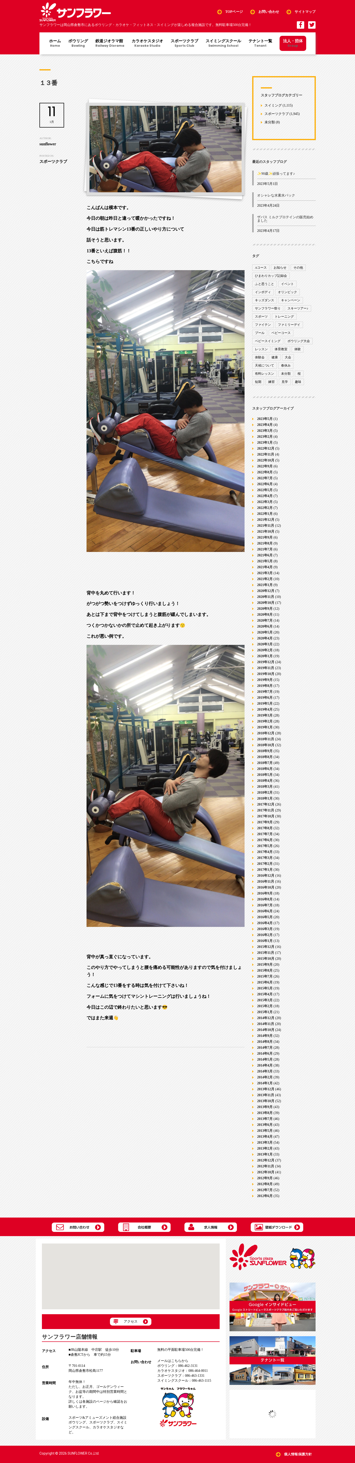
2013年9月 (265, 1107)
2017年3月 (265, 858)
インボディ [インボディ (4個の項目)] (263, 292)
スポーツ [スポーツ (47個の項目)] (261, 316)
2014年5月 (265, 1059)
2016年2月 (265, 935)
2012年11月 (265, 1166)
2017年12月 (265, 804)
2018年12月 (265, 733)
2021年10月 (265, 531)
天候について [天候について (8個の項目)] (264, 365)
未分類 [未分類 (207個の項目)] (286, 373)
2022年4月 (265, 496)
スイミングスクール (223, 43)
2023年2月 (265, 436)
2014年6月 (265, 1053)
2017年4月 (265, 852)
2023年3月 (265, 431)
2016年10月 (265, 887)
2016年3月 (265, 929)
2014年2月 (265, 1077)
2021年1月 (265, 585)
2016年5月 (265, 917)
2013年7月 (265, 1119)
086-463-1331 (180, 1375)
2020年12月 (265, 591)
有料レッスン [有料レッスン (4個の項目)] (264, 373)
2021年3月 (265, 573)
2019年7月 (265, 692)
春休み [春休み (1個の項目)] (286, 365)
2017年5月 (265, 846)
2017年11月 (265, 810)
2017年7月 (265, 834)
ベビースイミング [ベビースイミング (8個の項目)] (268, 341)
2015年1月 (265, 1012)
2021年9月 (265, 537)
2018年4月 (265, 781)
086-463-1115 (184, 1380)
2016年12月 (265, 875)
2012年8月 (265, 1184)
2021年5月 (265, 561)
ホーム (55, 43)
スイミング (273, 106)
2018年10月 (265, 745)
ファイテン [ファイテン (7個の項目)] (263, 325)
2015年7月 (265, 976)
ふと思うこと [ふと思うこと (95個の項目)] (264, 284)
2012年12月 (265, 1160)
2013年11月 (265, 1095)
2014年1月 (265, 1083)
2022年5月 (265, 490)
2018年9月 (265, 751)
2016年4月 (265, 923)
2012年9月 (265, 1178)
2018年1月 (265, 798)
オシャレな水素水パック (276, 195)
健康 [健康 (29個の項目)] (274, 357)
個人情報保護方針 (298, 1454)
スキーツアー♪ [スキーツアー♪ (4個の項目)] (297, 308)
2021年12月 (265, 520)
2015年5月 (265, 988)
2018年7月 (265, 763)
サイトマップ (305, 12)
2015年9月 (265, 964)
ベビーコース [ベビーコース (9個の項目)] (281, 333)
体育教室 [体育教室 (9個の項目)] (281, 349)
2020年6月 (265, 626)
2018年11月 (265, 739)
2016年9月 (265, 893)
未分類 (270, 122)
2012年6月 (265, 1196)
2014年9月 (265, 1036)
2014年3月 (265, 1071)
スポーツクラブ (184, 43)
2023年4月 (265, 425)
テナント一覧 (260, 43)
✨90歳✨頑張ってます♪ (276, 173)
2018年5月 (265, 775)
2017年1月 (265, 870)
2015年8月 (265, 970)
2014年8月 (265, 1042)
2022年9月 (265, 466)
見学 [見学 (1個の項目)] (285, 382)
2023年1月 (265, 442)
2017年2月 (265, 864)
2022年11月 (265, 454)
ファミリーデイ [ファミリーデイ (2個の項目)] (289, 325)
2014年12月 (265, 1018)
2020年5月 (265, 632)
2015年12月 (265, 947)
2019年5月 (265, 703)
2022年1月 (265, 514)
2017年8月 (265, 828)
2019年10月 (265, 674)
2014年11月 (265, 1024)
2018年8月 (265, 757)
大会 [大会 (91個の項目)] (288, 357)
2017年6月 (265, 840)
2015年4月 (265, 994)
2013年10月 (265, 1101)
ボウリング (78, 43)
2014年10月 (265, 1030)
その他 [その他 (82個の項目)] (298, 267)
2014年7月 (265, 1047)
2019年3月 (265, 715)
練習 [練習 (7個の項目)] (271, 382)
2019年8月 (265, 686)
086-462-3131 (177, 1366)
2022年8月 (265, 472)
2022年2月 (265, 508)
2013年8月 (265, 1113)
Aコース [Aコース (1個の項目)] (261, 267)
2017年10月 (265, 816)
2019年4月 (265, 709)
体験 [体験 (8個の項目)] (297, 349)
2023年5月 (265, 419)
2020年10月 (265, 603)
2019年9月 (265, 680)
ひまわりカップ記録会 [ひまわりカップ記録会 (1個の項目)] (271, 276)
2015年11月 (265, 953)
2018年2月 (265, 792)
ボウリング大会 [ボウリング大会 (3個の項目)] (298, 341)
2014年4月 (265, 1065)
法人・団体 (293, 43)
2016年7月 (265, 905)
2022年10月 (265, 460)
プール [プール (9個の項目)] (260, 333)
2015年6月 (265, 982)
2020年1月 (265, 656)
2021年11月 (265, 525)
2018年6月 (265, 769)
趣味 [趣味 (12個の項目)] (298, 382)
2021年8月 (265, 543)
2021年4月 (265, 567)
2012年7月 (265, 1190)
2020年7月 (265, 620)
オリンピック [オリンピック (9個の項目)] (287, 292)
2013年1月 (265, 1154)
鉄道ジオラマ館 (109, 43)
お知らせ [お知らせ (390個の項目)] (280, 267)
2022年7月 (265, 478)
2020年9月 (265, 609)
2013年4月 (265, 1136)
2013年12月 (265, 1089)
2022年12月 (265, 448)
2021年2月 (265, 579)
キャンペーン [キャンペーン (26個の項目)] (290, 300)
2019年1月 (265, 727)
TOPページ (234, 12)
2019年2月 (265, 721)
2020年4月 (265, 638)
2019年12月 (265, 662)
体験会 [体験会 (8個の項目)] (260, 357)
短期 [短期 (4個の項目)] (258, 382)
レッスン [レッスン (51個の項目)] (261, 349)
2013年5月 (265, 1131)
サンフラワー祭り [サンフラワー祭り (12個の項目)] (268, 308)
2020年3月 (265, 644)
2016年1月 (265, 941)
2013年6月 (265, 1125)
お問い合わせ (268, 12)
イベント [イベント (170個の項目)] (287, 284)
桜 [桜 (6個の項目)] (299, 373)
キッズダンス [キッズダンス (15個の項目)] (264, 300)
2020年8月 (265, 614)
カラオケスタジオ (147, 43)
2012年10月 (265, 1172)
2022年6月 (265, 484)
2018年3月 (265, 786)
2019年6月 (265, 697)
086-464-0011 (182, 1371)
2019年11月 (265, 668)
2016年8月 (265, 899)
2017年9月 (265, 822)
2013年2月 (265, 1148)
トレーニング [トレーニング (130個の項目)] (284, 316)
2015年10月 (265, 959)
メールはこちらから (172, 1361)
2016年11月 (265, 881)
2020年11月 (265, 597)
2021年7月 (265, 549)
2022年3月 (265, 502)
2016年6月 (265, 911)
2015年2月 (265, 1006)
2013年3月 (265, 1142)
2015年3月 (265, 1000)
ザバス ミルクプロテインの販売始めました (285, 218)
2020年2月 (265, 650)
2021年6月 (265, 555)
